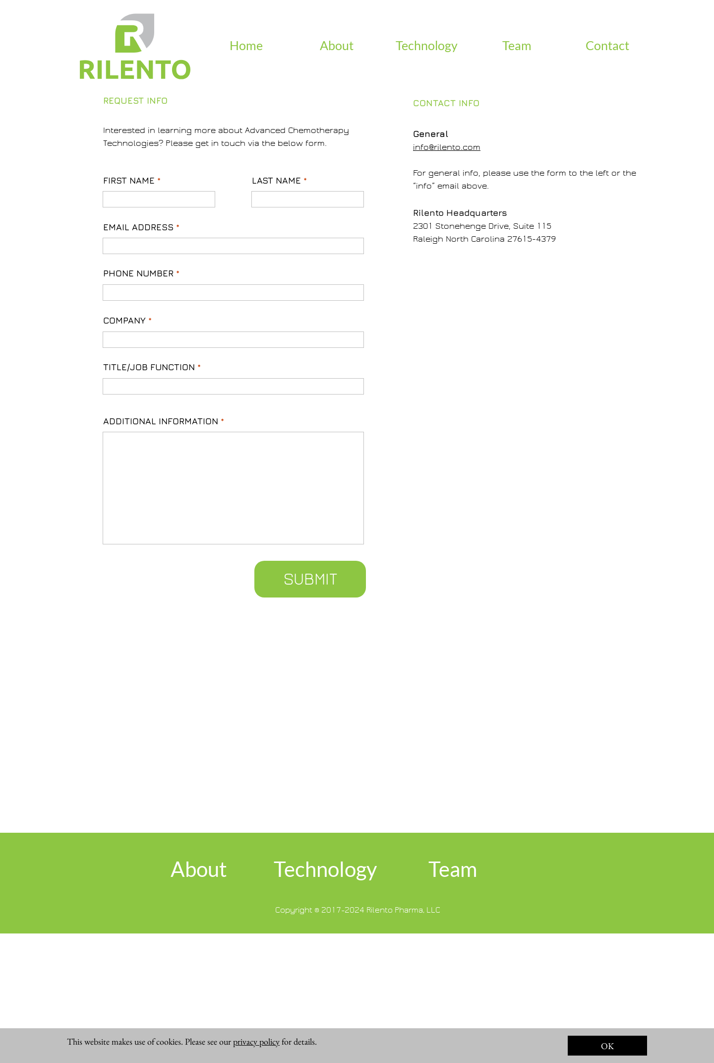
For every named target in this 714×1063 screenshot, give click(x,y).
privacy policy (256, 1041)
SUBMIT (310, 579)
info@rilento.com (446, 147)
